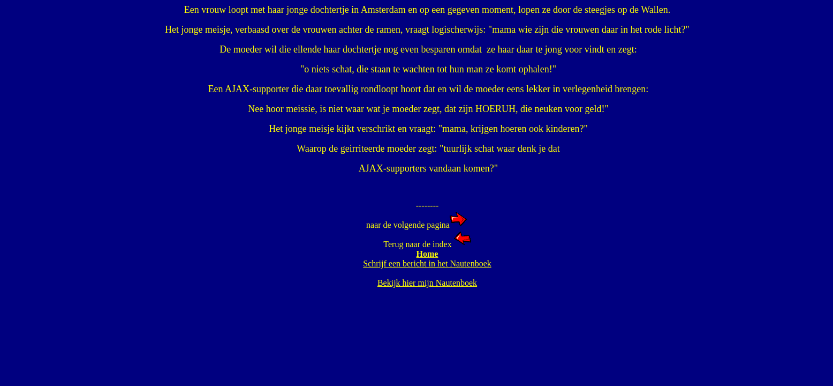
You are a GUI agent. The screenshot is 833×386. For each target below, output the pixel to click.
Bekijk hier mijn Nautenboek (427, 282)
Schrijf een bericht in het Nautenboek (427, 263)
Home (427, 253)
